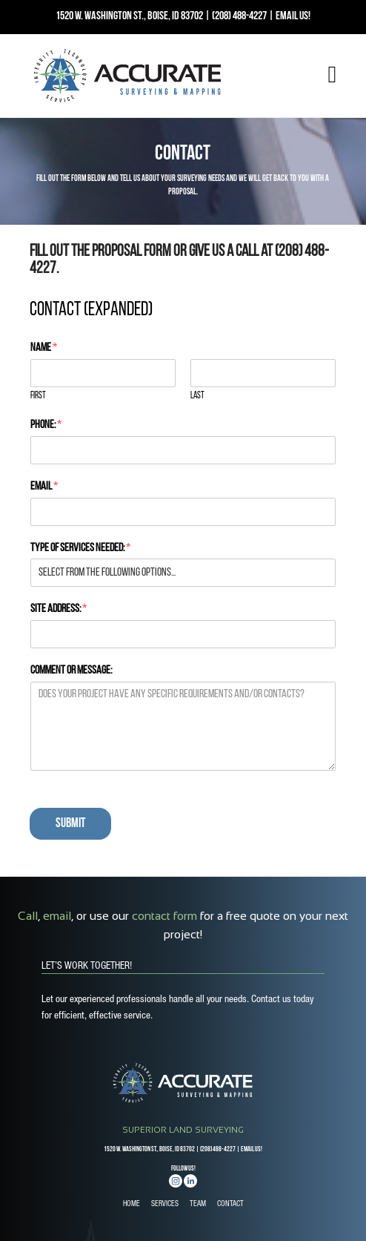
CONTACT (230, 1204)
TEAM (198, 1204)
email (57, 915)
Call (28, 915)
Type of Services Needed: (80, 548)
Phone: (45, 425)
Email (44, 487)
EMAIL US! (293, 16)
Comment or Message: (71, 671)
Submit (70, 824)
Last (197, 396)
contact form (164, 915)
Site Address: (58, 609)
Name (43, 348)
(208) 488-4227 (239, 16)
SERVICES (165, 1204)
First (38, 396)
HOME (131, 1204)
